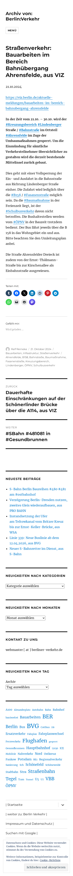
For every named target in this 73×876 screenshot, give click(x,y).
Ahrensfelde (13, 357)
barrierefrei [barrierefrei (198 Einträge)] (12, 717)
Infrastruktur (31, 353)
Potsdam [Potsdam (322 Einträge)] (25, 759)
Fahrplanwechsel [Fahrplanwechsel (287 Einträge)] (51, 734)
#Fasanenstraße (36, 195)
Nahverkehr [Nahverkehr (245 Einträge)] (25, 754)
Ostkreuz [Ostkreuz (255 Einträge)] (50, 754)
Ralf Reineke (19, 349)
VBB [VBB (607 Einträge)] (50, 778)
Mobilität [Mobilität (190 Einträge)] (11, 754)
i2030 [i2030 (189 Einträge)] (55, 748)
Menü (12, 30)
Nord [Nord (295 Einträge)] (38, 754)
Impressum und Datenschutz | (30, 824)
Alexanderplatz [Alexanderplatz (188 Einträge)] (22, 710)
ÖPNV (28, 365)
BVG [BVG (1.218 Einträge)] (33, 726)
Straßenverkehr (50, 353)
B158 (25, 357)
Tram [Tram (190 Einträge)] (21, 779)
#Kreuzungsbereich (21, 124)
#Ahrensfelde (16, 135)
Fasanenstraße (15, 361)
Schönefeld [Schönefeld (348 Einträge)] (35, 764)
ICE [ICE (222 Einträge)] (62, 748)
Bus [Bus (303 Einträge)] (22, 727)
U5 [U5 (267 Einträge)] (37, 779)
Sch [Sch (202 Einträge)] (22, 764)
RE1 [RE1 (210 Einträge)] (35, 759)
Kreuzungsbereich (37, 361)
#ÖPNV (19, 222)
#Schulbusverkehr (20, 211)
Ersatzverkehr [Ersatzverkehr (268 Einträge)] (16, 734)
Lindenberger (14, 365)
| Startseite (14, 805)
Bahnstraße (36, 357)
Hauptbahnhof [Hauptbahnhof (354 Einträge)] (38, 748)
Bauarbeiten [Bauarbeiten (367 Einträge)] (30, 717)
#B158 (16, 195)
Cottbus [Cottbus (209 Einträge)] (45, 727)
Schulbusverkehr (44, 365)
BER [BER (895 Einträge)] (47, 716)
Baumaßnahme (55, 357)
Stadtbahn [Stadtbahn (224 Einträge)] (12, 772)
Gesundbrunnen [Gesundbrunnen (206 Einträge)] (15, 748)
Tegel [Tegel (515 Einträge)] (11, 778)
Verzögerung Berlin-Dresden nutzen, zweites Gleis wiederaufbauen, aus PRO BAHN (38, 505)
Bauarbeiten (14, 353)
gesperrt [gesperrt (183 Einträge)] (53, 741)
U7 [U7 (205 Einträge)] (42, 779)
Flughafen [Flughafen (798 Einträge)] (34, 741)
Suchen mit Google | (22, 833)
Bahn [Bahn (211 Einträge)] (48, 709)
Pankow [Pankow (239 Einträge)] (11, 759)
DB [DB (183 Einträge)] (52, 727)
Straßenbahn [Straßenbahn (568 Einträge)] (41, 771)
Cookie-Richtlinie (50, 860)
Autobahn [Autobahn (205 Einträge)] (37, 709)
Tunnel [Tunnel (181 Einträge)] (29, 779)
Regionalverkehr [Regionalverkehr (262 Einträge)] (50, 759)
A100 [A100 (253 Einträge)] (9, 709)
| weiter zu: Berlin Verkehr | (26, 814)
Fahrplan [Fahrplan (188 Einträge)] (32, 734)
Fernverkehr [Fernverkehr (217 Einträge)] (13, 741)
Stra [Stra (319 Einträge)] (23, 772)
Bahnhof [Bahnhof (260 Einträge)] (58, 709)
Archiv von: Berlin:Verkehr (23, 16)
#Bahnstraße (29, 130)
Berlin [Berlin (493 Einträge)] (12, 726)
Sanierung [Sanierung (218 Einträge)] (12, 764)
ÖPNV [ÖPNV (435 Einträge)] (11, 785)
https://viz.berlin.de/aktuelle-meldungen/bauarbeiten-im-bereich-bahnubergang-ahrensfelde (35, 103)
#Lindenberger (50, 124)
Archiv (11, 682)
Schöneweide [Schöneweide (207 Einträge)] (53, 764)
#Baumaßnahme (37, 200)
